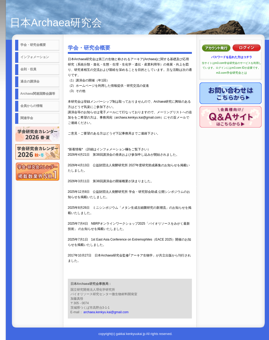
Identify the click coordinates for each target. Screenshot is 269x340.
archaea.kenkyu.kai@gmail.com (106, 312)
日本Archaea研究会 (56, 22)
